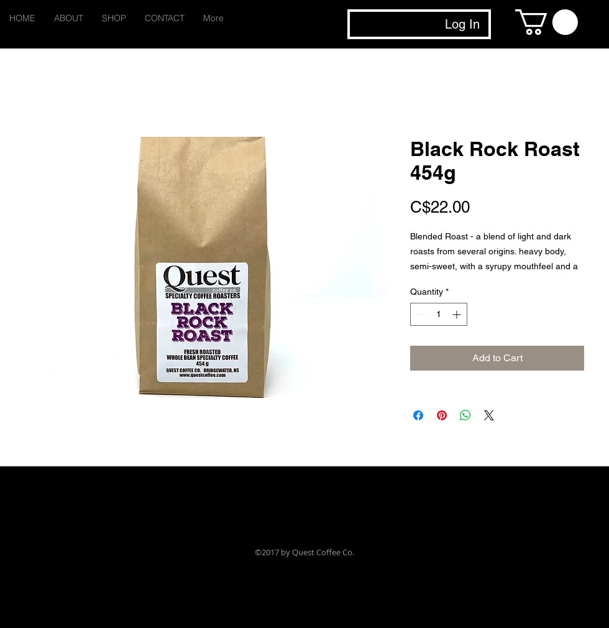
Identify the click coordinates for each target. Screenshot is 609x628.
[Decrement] (420, 314)
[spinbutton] (439, 314)
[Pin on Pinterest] (441, 415)
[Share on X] (489, 415)
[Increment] (457, 314)
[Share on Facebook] (418, 415)
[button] (546, 22)
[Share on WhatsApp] (465, 415)
